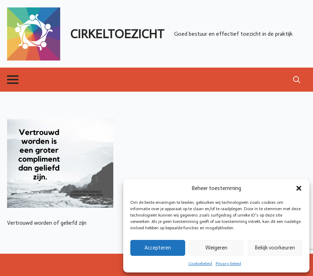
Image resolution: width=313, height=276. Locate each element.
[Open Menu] (12, 79)
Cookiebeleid (200, 263)
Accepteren (157, 248)
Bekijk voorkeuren (275, 248)
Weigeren (216, 248)
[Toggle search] (297, 79)
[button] (298, 188)
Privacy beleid (228, 263)
